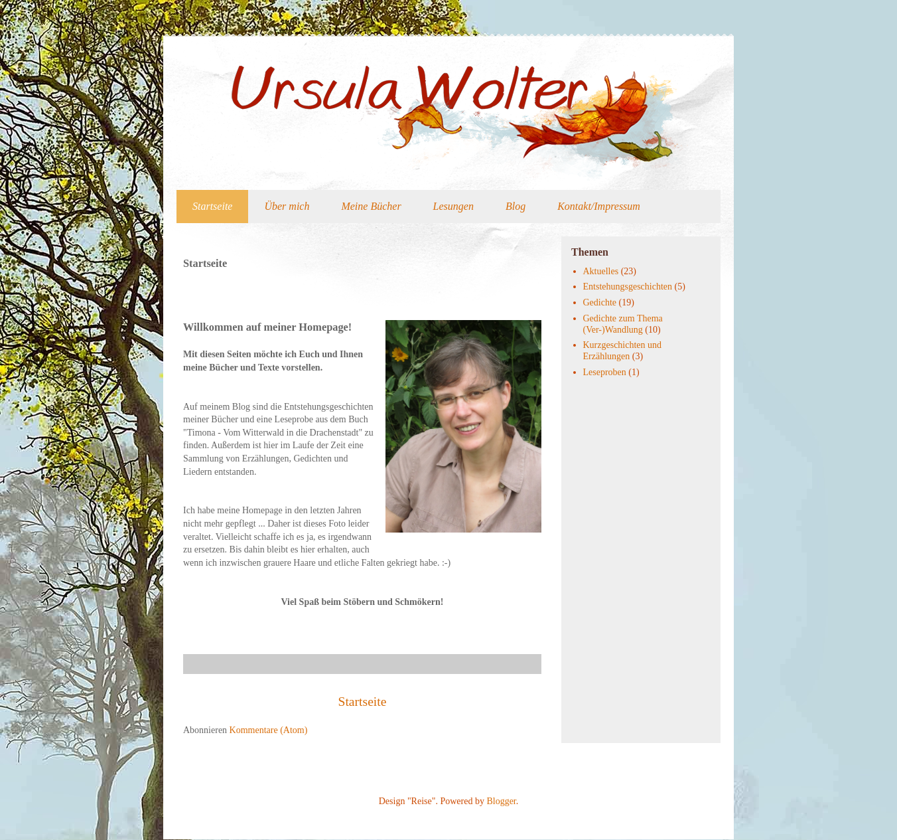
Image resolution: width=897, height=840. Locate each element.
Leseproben (604, 372)
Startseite (212, 206)
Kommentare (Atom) (269, 730)
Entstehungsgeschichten (628, 287)
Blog (515, 206)
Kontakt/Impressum (598, 206)
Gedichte (600, 302)
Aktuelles (601, 271)
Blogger (501, 801)
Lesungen (453, 206)
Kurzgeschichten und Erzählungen (622, 350)
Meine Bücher (371, 206)
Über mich (286, 206)
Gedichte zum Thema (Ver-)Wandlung (623, 324)
